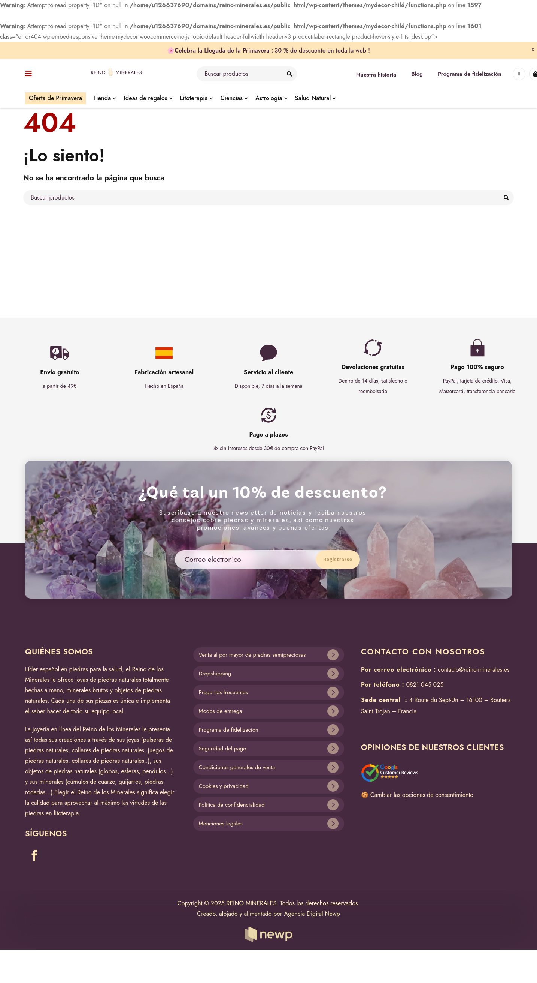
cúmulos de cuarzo (91, 781)
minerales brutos (87, 690)
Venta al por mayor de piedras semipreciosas (252, 655)
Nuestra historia (376, 75)
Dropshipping (215, 673)
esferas (130, 771)
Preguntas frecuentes (223, 692)
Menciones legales (221, 823)
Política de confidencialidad (232, 805)
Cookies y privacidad (224, 786)
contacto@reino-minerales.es (473, 669)
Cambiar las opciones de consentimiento (421, 795)
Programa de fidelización (469, 74)
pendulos (154, 771)
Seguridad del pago (222, 748)
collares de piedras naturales (108, 750)
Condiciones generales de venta (237, 767)
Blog (417, 74)
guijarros (130, 781)
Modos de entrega (220, 711)
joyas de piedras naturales (108, 679)
